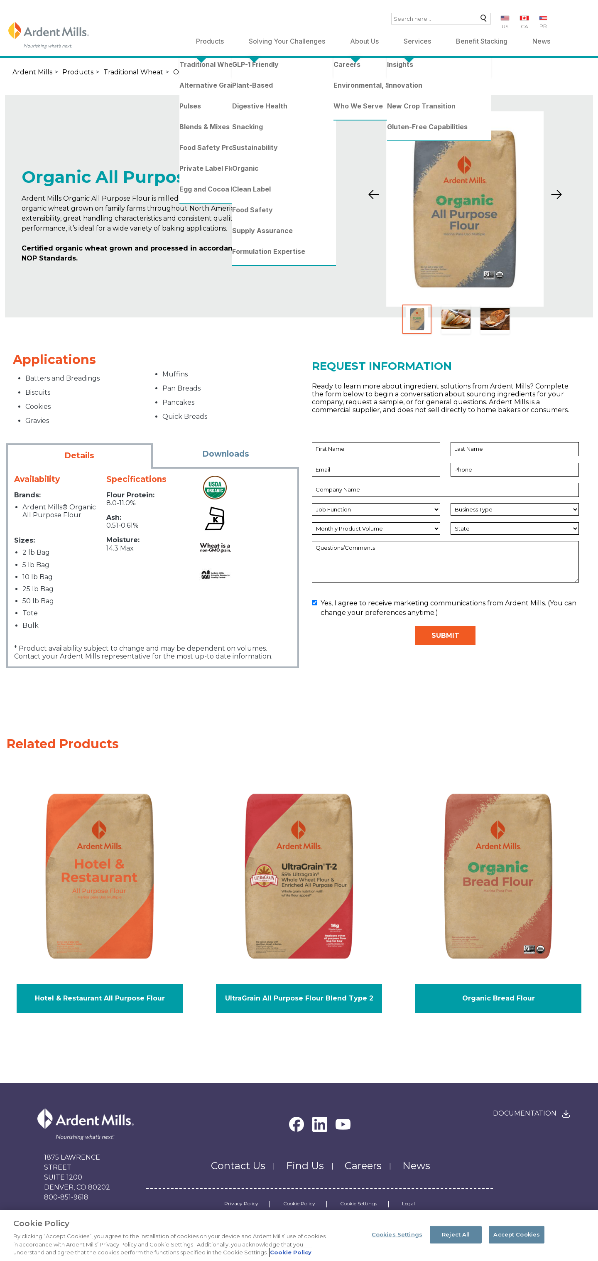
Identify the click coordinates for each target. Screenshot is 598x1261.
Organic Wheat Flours (210, 72)
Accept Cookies (516, 1239)
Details (79, 455)
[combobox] (441, 19)
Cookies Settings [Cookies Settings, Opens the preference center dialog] (397, 1239)
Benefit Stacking (481, 41)
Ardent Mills (32, 72)
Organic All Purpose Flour (311, 72)
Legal (408, 1204)
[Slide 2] (456, 319)
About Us (364, 41)
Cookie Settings (358, 1204)
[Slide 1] (416, 319)
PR (543, 26)
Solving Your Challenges (287, 41)
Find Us (305, 1166)
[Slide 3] (495, 319)
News (541, 41)
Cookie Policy (299, 1204)
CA (524, 26)
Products (210, 41)
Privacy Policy (241, 1204)
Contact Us (238, 1166)
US (505, 26)
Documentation (524, 1113)
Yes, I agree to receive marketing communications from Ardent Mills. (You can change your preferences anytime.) (444, 607)
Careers (363, 1166)
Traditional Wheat (133, 72)
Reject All (456, 1239)
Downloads (225, 454)
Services (417, 41)
